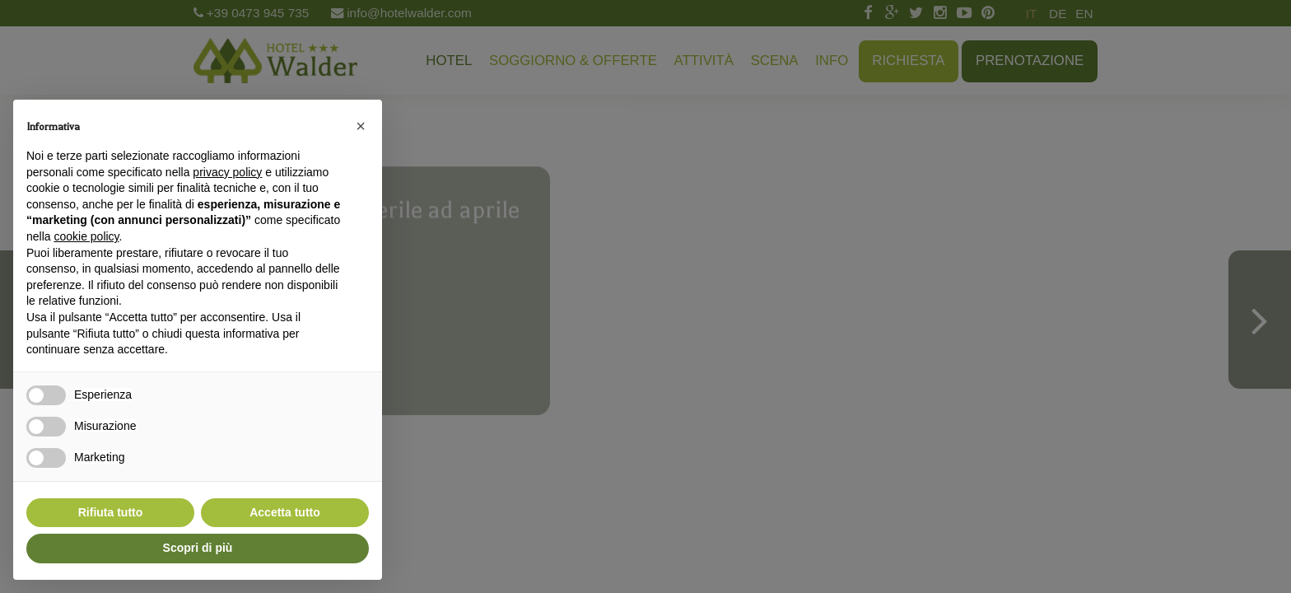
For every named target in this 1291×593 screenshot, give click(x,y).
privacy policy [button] (227, 172)
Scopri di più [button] (198, 547)
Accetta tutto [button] (284, 512)
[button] (360, 126)
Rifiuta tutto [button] (110, 512)
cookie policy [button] (86, 236)
